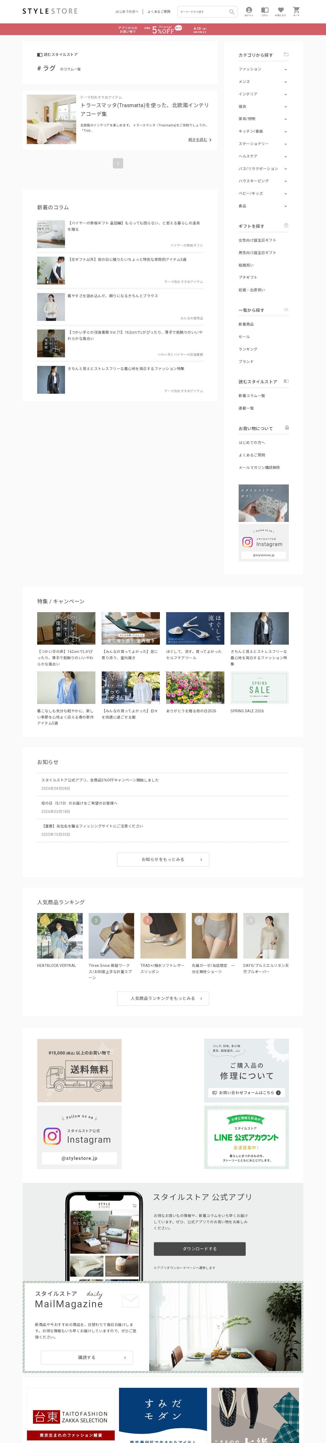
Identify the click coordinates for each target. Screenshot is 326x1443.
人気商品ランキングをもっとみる (163, 998)
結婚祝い (246, 265)
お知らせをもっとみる (163, 859)
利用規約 (29, 1423)
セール (244, 337)
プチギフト (248, 277)
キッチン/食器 (251, 131)
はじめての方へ (127, 12)
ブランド (246, 362)
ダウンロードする (200, 1163)
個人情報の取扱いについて (99, 1423)
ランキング (248, 349)
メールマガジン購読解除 (259, 467)
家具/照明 (247, 119)
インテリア (248, 94)
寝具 (242, 107)
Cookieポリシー (134, 1423)
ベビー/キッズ (251, 193)
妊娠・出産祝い (252, 290)
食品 (242, 206)
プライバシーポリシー (55, 1423)
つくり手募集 (121, 1411)
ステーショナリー (254, 144)
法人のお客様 (95, 1411)
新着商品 (246, 324)
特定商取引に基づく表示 (167, 1423)
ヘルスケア (248, 156)
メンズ (244, 82)
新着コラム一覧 (252, 396)
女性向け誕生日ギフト (257, 240)
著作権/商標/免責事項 (40, 1430)
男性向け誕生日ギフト (257, 253)
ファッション (250, 69)
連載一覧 (246, 408)
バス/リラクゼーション (258, 169)
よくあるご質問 (159, 12)
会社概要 (195, 1423)
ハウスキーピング (254, 181)
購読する (86, 1272)
